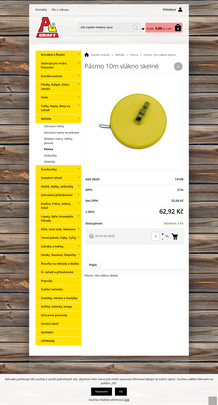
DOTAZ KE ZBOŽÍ (105, 236)
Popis (93, 265)
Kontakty (41, 9)
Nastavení (101, 391)
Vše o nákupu (60, 9)
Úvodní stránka (100, 55)
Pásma (134, 55)
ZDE (126, 400)
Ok (121, 391)
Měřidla (120, 55)
